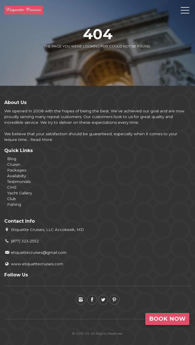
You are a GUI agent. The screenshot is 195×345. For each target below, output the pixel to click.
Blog (11, 158)
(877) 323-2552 (21, 241)
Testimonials (19, 181)
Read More (41, 139)
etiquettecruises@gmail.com (35, 252)
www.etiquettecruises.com (33, 264)
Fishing (14, 204)
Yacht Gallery (19, 193)
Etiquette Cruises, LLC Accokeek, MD (44, 229)
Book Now (167, 318)
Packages (16, 170)
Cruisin (13, 164)
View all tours (120, 60)
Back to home (74, 60)
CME (12, 187)
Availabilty (16, 176)
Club (11, 198)
